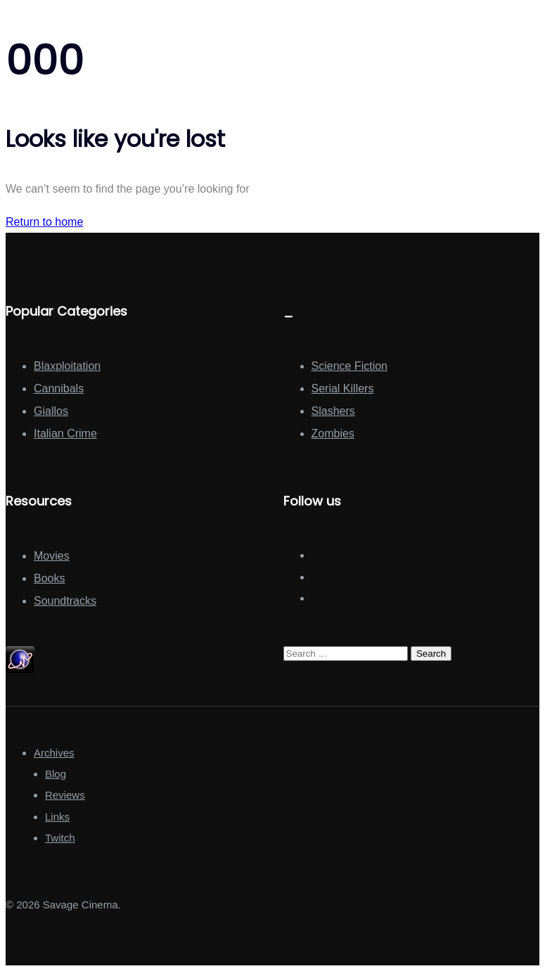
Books (49, 578)
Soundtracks (65, 601)
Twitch (60, 838)
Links (57, 817)
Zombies (333, 433)
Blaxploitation (67, 366)
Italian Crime (65, 433)
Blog (55, 774)
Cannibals (59, 388)
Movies (52, 556)
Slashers (333, 411)
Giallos (51, 411)
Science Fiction (350, 366)
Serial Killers (343, 388)
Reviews (65, 795)
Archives (54, 753)
